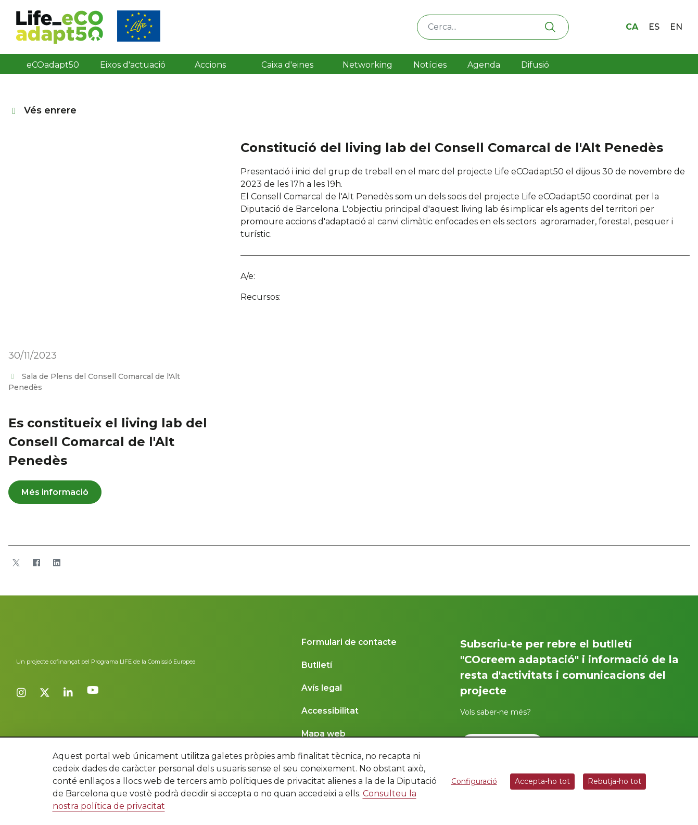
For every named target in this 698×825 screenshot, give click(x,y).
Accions (210, 65)
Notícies (430, 65)
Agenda (483, 65)
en (676, 27)
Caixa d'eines (288, 65)
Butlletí (316, 665)
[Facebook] (37, 562)
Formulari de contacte (349, 642)
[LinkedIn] (57, 562)
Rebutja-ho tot (614, 781)
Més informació (54, 492)
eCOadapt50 (53, 65)
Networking (367, 65)
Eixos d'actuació (133, 65)
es (654, 27)
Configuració (474, 781)
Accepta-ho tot (542, 781)
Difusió (535, 65)
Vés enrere (42, 110)
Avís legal (321, 688)
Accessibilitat (330, 711)
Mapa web (323, 734)
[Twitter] (16, 562)
